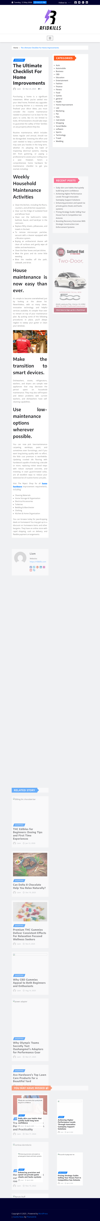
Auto (58, 83)
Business (59, 89)
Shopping (60, 141)
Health (58, 119)
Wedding (59, 159)
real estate (60, 137)
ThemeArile (31, 1217)
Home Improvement (64, 122)
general (59, 116)
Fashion (59, 101)
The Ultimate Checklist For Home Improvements (40, 48)
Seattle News (18, 1217)
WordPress (43, 1213)
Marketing (60, 128)
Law (57, 125)
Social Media (61, 144)
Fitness (59, 107)
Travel (58, 156)
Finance (59, 104)
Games (59, 113)
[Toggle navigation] (50, 38)
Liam (19, 180)
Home (15, 48)
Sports (58, 150)
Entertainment (62, 98)
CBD (57, 92)
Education (60, 95)
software (59, 147)
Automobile (61, 86)
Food (58, 110)
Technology (61, 153)
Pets (58, 134)
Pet (57, 131)
